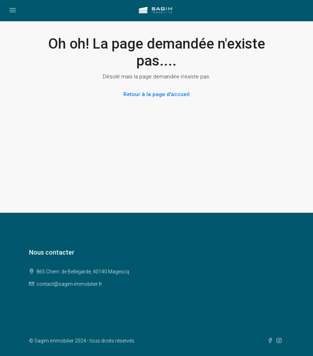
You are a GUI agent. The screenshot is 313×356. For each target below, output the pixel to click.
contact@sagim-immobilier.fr (69, 284)
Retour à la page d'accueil (156, 94)
